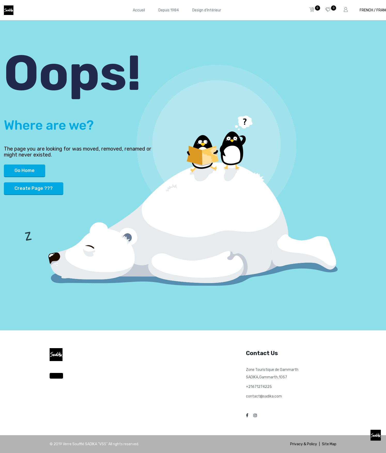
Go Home (24, 170)
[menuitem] (139, 10)
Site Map (329, 444)
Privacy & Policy (303, 444)
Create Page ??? (33, 188)
